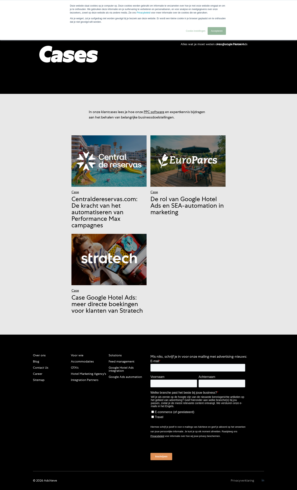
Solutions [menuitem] (115, 355)
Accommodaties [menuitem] (82, 361)
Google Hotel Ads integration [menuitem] (121, 369)
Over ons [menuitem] (39, 355)
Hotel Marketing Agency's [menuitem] (88, 374)
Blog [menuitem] (36, 361)
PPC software (154, 112)
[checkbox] (197, 414)
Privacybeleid (143, 12)
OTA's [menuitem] (75, 368)
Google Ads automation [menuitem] (125, 377)
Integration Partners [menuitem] (84, 380)
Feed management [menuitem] (121, 361)
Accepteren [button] (217, 31)
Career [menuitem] (37, 374)
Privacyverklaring (242, 480)
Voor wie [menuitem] (77, 355)
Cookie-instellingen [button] (195, 31)
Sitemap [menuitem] (38, 380)
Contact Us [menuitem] (40, 368)
